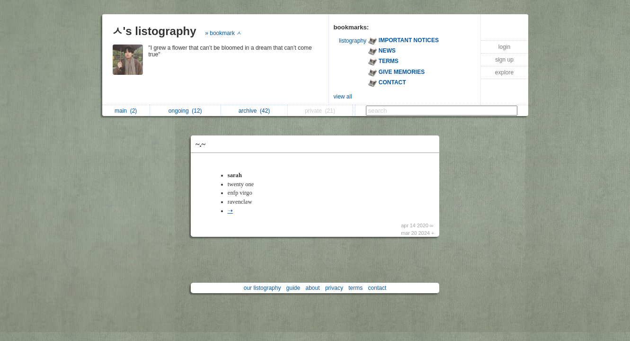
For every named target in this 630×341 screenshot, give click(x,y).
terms (355, 288)
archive (254, 111)
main (126, 111)
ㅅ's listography (154, 31)
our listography (262, 288)
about (313, 288)
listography (352, 40)
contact (377, 288)
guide (293, 288)
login (504, 47)
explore (504, 72)
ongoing (185, 111)
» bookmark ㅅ (223, 33)
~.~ (200, 144)
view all (343, 96)
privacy (334, 288)
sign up (504, 59)
